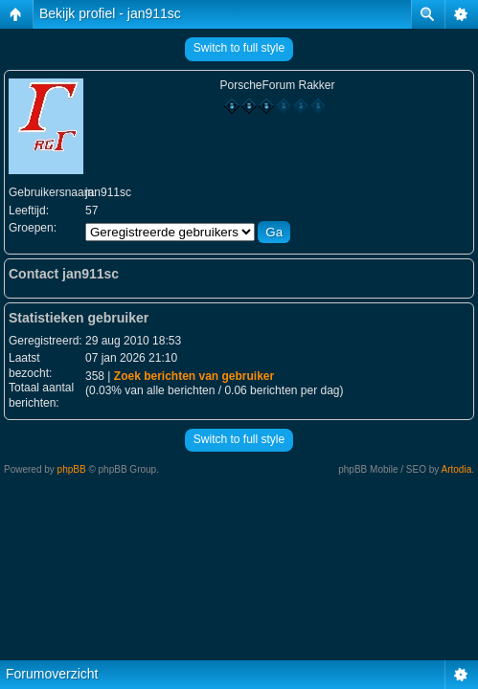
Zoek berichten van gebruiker (194, 376)
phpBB (71, 469)
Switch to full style (239, 48)
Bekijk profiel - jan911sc (110, 13)
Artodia (457, 469)
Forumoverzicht (52, 673)
